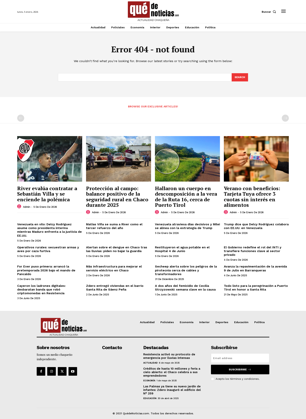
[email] (240, 358)
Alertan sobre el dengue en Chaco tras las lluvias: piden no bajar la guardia (116, 249)
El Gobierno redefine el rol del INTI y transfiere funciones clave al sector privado (252, 251)
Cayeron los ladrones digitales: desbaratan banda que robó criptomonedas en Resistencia (41, 289)
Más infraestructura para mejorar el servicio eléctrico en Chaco (114, 268)
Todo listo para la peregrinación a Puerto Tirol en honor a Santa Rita (256, 287)
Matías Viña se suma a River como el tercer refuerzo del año (114, 226)
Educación (150, 398)
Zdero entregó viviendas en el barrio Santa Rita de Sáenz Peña (114, 287)
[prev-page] (20, 118)
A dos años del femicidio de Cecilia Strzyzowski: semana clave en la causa (185, 287)
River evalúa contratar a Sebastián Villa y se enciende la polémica (47, 194)
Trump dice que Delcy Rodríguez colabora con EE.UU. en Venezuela (256, 226)
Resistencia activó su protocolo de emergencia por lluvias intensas (169, 356)
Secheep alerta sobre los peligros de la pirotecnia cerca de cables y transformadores (186, 270)
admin (26, 206)
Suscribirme (240, 369)
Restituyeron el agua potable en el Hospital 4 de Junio (182, 249)
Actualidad (150, 362)
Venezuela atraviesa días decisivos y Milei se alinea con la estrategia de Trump (187, 226)
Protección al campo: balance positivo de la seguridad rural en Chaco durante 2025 (117, 196)
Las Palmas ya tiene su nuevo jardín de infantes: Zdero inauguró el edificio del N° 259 (172, 390)
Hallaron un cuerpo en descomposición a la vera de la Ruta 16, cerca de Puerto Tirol (186, 196)
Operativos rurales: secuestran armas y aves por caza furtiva (48, 249)
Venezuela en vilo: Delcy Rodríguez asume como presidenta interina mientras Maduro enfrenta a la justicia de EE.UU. (49, 229)
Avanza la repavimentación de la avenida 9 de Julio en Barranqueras (255, 268)
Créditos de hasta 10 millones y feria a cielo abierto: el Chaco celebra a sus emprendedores (171, 372)
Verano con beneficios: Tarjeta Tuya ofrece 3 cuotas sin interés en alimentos (252, 196)
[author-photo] (19, 206)
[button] (270, 12)
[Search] (240, 77)
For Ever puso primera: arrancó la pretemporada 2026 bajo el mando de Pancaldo (46, 270)
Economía (149, 380)
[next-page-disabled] (285, 118)
